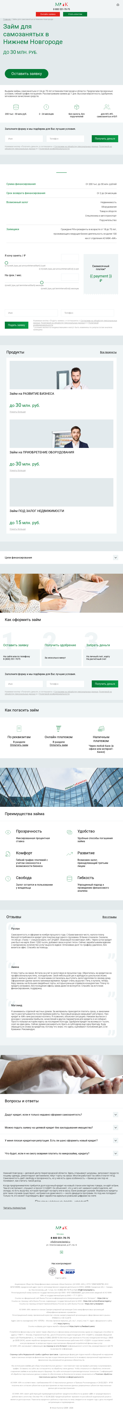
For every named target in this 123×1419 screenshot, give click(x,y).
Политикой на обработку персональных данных (63, 323)
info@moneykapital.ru (60, 1242)
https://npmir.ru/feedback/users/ (82, 1326)
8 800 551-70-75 (61, 9)
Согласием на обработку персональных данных (76, 146)
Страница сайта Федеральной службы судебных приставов (34, 1354)
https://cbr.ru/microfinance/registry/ (97, 1301)
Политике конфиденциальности (71, 1377)
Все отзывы (109, 917)
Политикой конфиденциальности (54, 149)
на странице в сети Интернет (55, 1346)
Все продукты (108, 352)
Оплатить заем (19, 745)
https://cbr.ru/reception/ (94, 1304)
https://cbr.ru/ (102, 1298)
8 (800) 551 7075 (11, 659)
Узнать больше (18, 412)
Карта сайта (60, 1278)
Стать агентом (75, 14)
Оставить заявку (26, 73)
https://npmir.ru (64, 1324)
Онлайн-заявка (47, 14)
